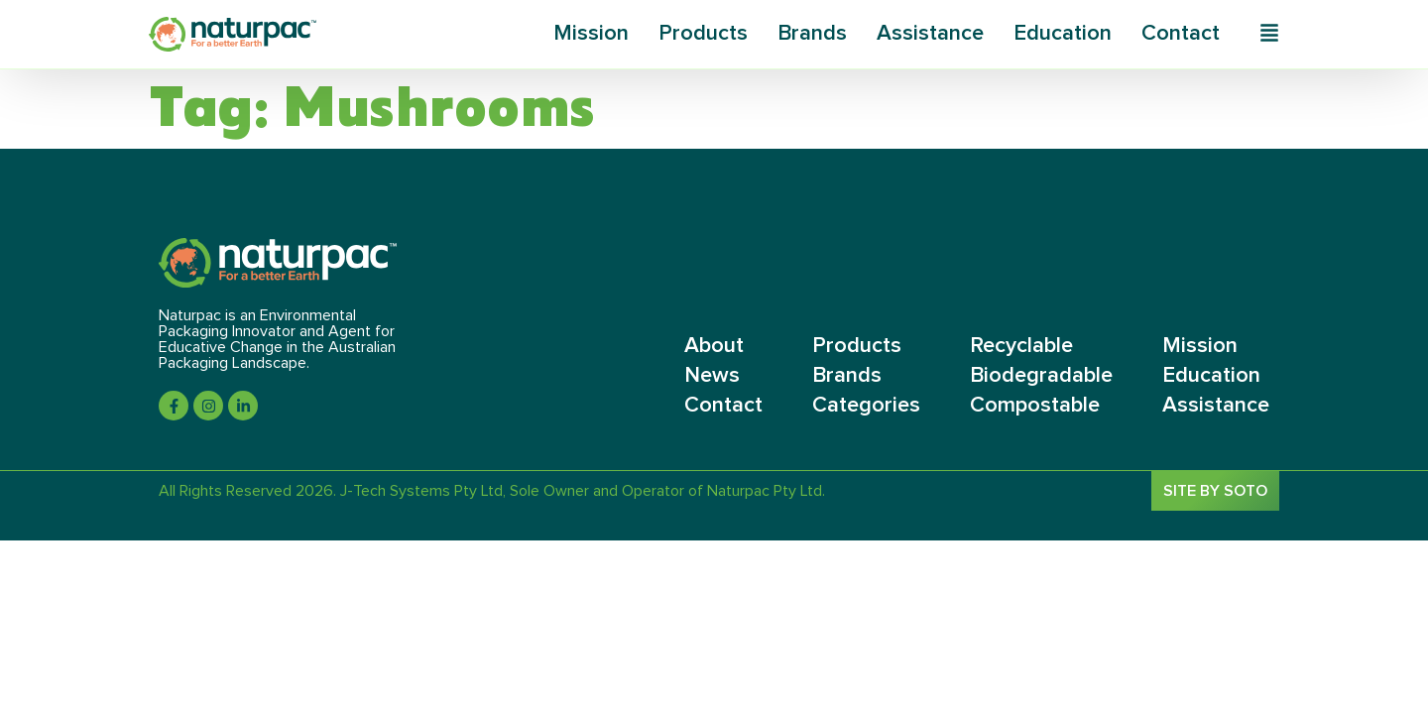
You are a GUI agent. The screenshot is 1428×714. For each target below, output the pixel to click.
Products (703, 34)
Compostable (1035, 405)
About (714, 346)
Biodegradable (1041, 376)
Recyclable (1021, 346)
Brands (812, 34)
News (712, 376)
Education (1062, 34)
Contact (1180, 34)
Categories (866, 405)
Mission (591, 34)
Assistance (930, 34)
